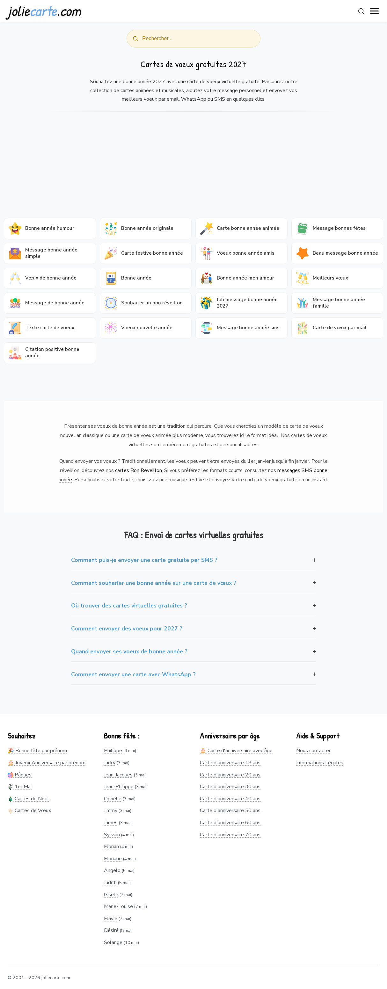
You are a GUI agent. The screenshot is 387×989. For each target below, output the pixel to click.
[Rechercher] (361, 11)
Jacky (109, 762)
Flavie (110, 918)
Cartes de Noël (28, 798)
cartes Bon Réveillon (138, 470)
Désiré (111, 930)
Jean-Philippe (119, 786)
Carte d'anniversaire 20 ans (230, 774)
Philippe (113, 750)
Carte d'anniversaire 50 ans (230, 810)
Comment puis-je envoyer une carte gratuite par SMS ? (144, 560)
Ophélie (112, 798)
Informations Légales (319, 762)
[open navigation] (374, 11)
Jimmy (110, 810)
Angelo (112, 870)
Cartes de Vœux (29, 810)
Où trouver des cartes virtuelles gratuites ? (129, 605)
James (111, 822)
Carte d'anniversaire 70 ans (230, 834)
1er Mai (20, 786)
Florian (111, 846)
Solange (113, 942)
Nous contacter (313, 750)
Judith (110, 882)
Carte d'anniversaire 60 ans (230, 822)
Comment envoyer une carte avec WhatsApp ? (133, 674)
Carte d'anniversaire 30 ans (230, 786)
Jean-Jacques (118, 774)
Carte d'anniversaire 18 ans (230, 762)
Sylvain (112, 834)
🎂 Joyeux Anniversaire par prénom (46, 762)
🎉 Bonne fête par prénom (37, 750)
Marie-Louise (118, 906)
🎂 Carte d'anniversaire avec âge (236, 750)
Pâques (20, 774)
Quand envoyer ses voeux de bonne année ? (129, 651)
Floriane (113, 858)
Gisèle (111, 894)
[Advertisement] (193, 167)
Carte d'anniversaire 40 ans (230, 798)
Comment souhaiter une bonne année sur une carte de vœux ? (153, 583)
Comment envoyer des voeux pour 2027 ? (126, 628)
